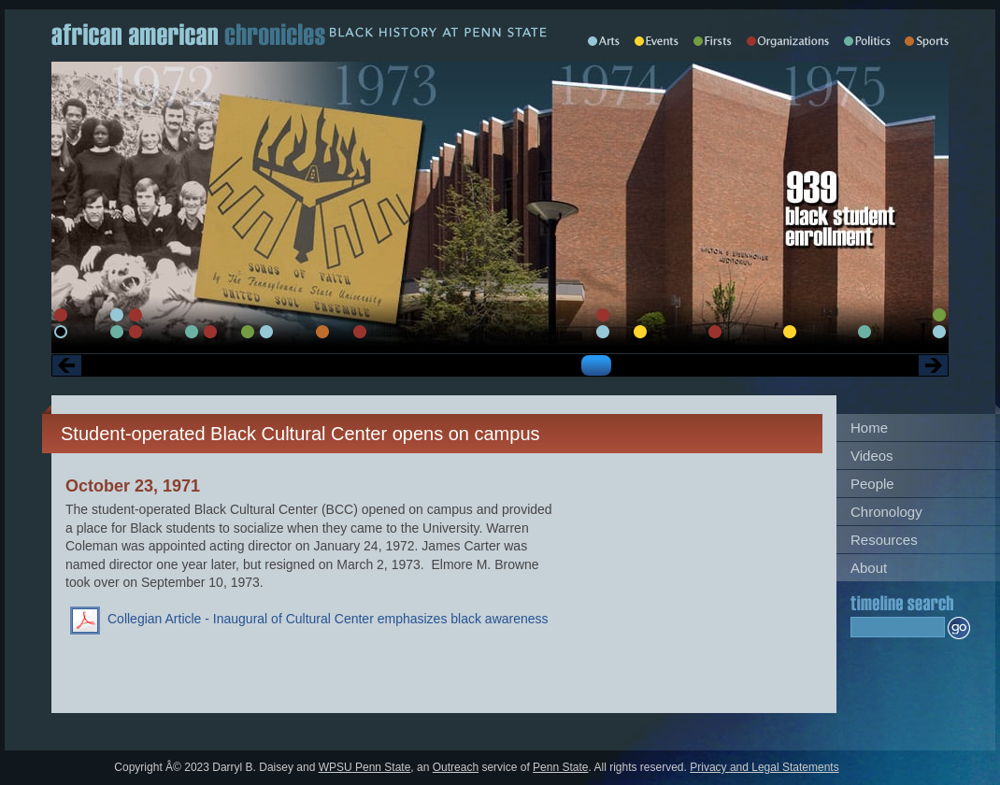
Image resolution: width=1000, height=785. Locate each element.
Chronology (886, 512)
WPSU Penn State (365, 767)
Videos (871, 456)
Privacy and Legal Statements (764, 767)
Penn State (560, 767)
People (872, 484)
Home (869, 427)
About (868, 568)
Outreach (456, 767)
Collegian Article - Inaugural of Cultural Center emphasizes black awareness (328, 618)
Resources (884, 540)
